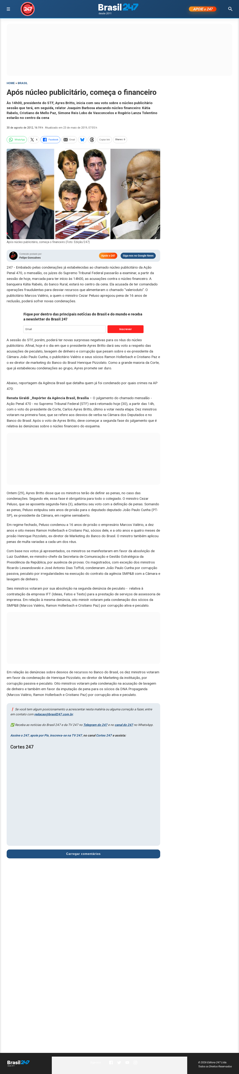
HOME (11, 84)
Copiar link (104, 140)
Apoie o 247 (108, 256)
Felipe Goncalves (30, 258)
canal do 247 (124, 725)
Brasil (23, 84)
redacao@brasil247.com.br (53, 715)
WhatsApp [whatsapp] (17, 140)
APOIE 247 (202, 9)
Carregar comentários (83, 854)
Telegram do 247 (95, 725)
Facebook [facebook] (50, 140)
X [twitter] (33, 140)
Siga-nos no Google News (138, 256)
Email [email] (69, 140)
